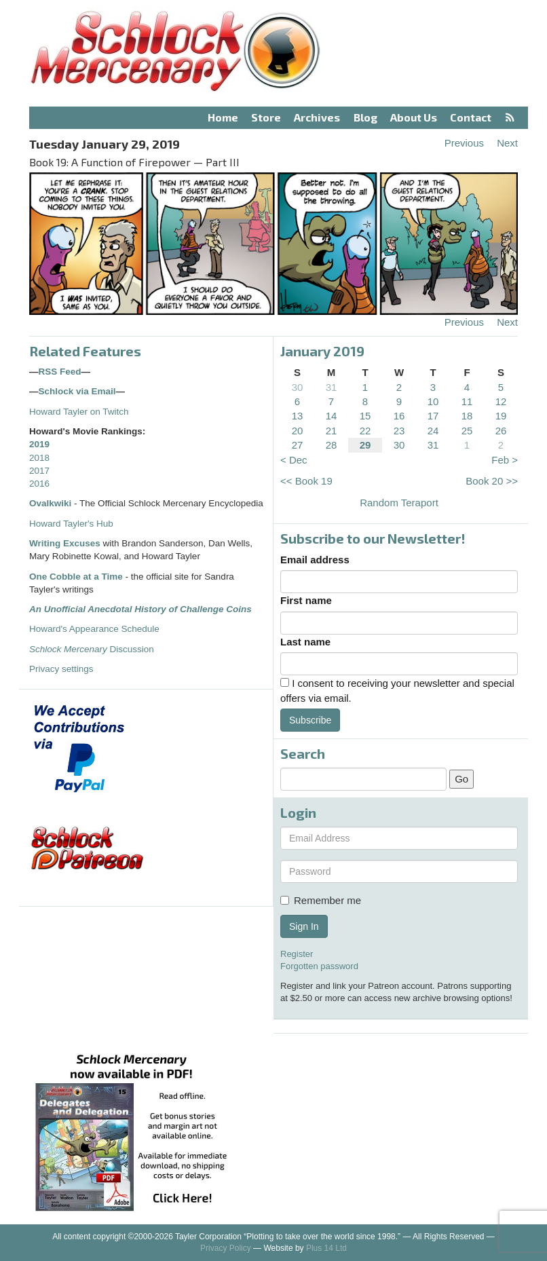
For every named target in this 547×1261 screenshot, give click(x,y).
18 (467, 415)
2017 (39, 471)
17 (433, 415)
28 (331, 445)
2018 (39, 458)
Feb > (504, 460)
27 (297, 445)
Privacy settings (61, 669)
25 (467, 430)
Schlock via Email (77, 391)
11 (467, 401)
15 (365, 415)
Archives (317, 117)
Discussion (91, 649)
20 (297, 430)
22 (365, 430)
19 (501, 415)
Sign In (304, 926)
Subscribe (310, 720)
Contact (470, 117)
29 (365, 445)
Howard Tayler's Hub (71, 524)
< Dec (293, 460)
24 (433, 430)
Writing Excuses (64, 543)
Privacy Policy (225, 1248)
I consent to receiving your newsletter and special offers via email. (397, 690)
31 (331, 387)
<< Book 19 (306, 481)
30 (297, 387)
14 (331, 415)
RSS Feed (60, 371)
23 (399, 430)
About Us (413, 117)
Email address (315, 559)
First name (306, 600)
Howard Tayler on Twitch (79, 412)
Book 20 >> (492, 481)
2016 (39, 483)
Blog (365, 117)
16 (399, 415)
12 (501, 401)
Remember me (320, 900)
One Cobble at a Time (76, 576)
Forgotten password (319, 966)
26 (501, 430)
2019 (39, 444)
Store (266, 117)
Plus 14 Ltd (326, 1248)
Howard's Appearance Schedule (94, 629)
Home (223, 117)
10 (433, 401)
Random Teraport (399, 502)
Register (296, 954)
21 (331, 430)
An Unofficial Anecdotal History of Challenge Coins (140, 609)
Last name (305, 641)
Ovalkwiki (51, 503)
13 (297, 415)
